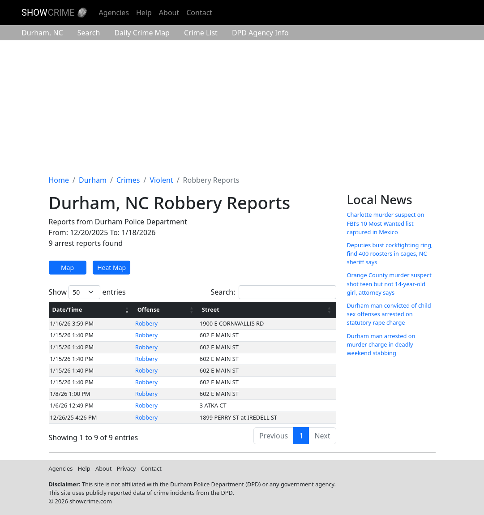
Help (144, 12)
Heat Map (111, 267)
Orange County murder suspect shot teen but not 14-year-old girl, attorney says (389, 283)
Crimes (128, 180)
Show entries (87, 292)
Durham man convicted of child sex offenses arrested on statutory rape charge (389, 313)
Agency (260, 33)
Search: (273, 292)
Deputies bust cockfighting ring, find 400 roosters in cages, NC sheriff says (390, 253)
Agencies (113, 12)
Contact (199, 12)
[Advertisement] (242, 107)
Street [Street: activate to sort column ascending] (210, 309)
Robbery (146, 323)
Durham (42, 33)
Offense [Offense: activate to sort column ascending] (148, 309)
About (169, 12)
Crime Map (142, 33)
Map (67, 267)
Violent (161, 180)
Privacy (126, 468)
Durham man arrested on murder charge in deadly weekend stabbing (381, 344)
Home (59, 180)
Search (88, 33)
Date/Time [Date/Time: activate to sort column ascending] (67, 309)
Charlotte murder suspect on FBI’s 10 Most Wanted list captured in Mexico (385, 223)
